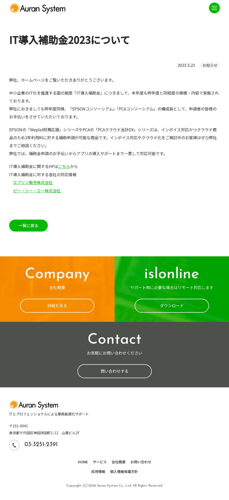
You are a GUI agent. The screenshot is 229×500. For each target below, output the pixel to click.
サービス (100, 460)
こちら (64, 166)
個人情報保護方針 (124, 470)
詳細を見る (57, 305)
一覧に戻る (28, 225)
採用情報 (98, 470)
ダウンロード (172, 305)
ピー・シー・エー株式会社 (37, 190)
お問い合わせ (140, 460)
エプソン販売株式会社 (33, 182)
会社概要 (119, 460)
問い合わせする (114, 370)
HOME (83, 460)
